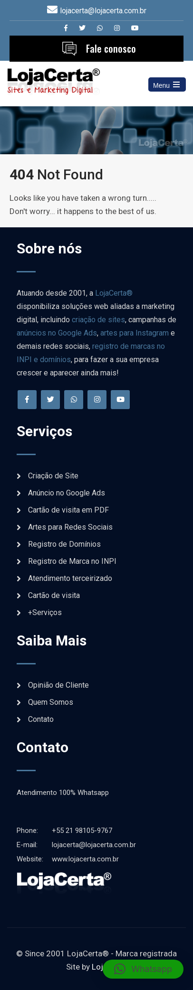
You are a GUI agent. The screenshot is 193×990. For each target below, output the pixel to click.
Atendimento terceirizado (70, 578)
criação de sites (98, 319)
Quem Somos (50, 702)
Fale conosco (111, 48)
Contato (41, 719)
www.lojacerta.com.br (68, 859)
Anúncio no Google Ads (66, 492)
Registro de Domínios (64, 544)
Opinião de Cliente (58, 685)
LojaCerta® (114, 293)
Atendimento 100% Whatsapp (63, 792)
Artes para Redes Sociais (70, 527)
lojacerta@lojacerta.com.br (103, 10)
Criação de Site (53, 475)
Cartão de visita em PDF (68, 509)
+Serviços (45, 612)
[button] (143, 969)
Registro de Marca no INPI (72, 561)
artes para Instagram (134, 332)
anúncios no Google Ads (57, 332)
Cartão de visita (54, 595)
